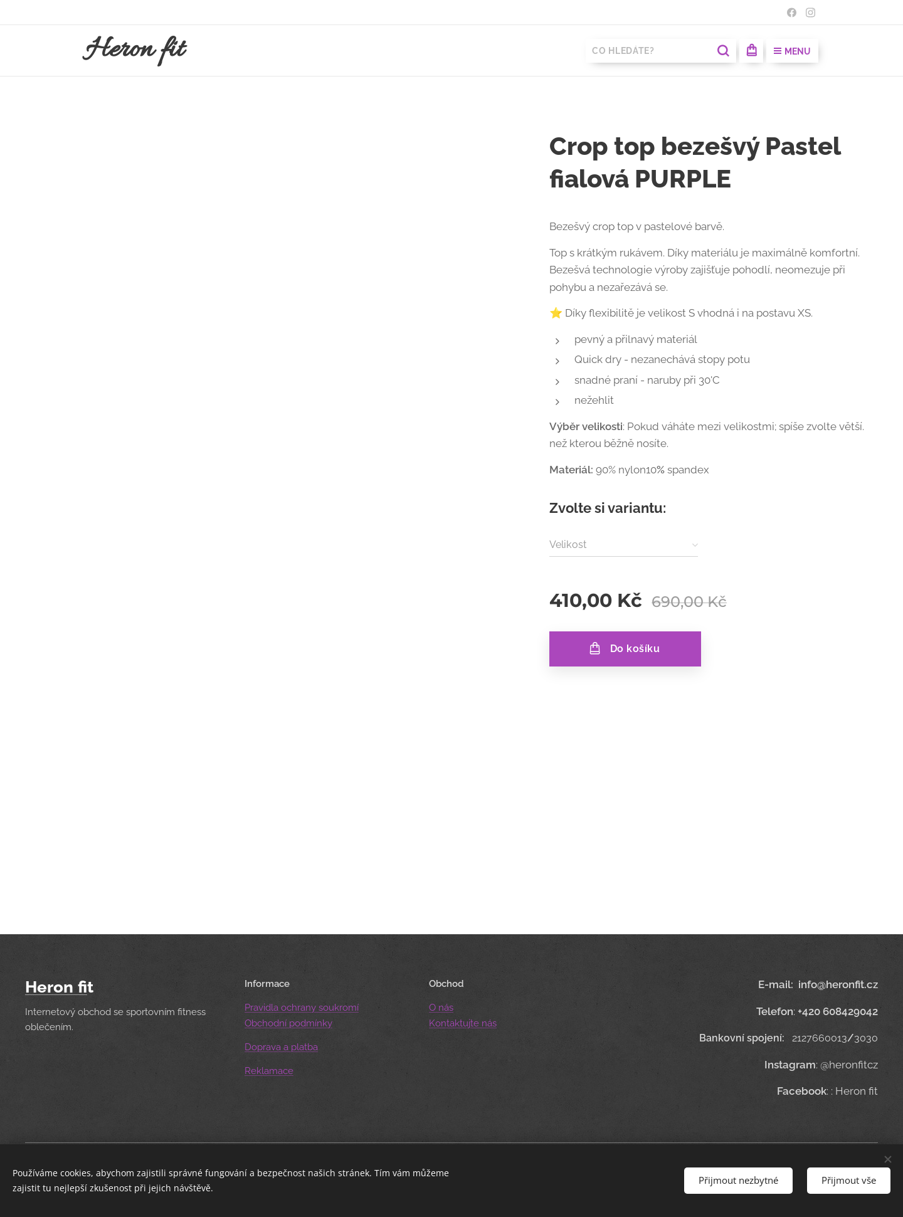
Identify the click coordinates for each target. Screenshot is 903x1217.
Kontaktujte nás (463, 1023)
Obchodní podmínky (288, 1023)
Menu (792, 51)
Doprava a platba (281, 1047)
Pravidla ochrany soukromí (302, 1007)
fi (82, 986)
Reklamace (269, 1071)
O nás (441, 1007)
